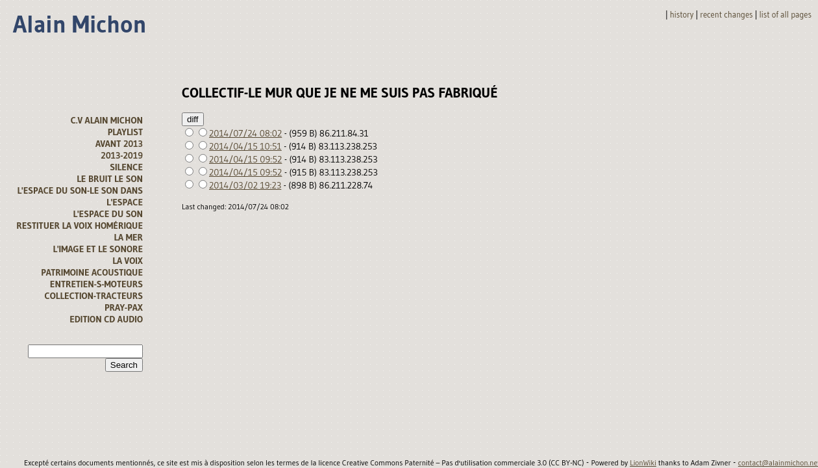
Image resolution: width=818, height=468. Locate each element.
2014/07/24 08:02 (245, 133)
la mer (128, 237)
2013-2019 (122, 155)
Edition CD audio (106, 319)
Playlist (125, 132)
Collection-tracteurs (94, 296)
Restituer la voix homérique (79, 225)
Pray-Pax (124, 307)
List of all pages (786, 15)
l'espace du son (108, 214)
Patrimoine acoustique (92, 272)
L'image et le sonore (98, 249)
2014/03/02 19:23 (245, 185)
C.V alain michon (107, 120)
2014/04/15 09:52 (245, 159)
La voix (127, 260)
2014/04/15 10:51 (245, 146)
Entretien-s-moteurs (96, 284)
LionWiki (643, 462)
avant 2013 (119, 144)
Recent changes (726, 15)
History (682, 15)
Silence (126, 167)
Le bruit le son (110, 179)
